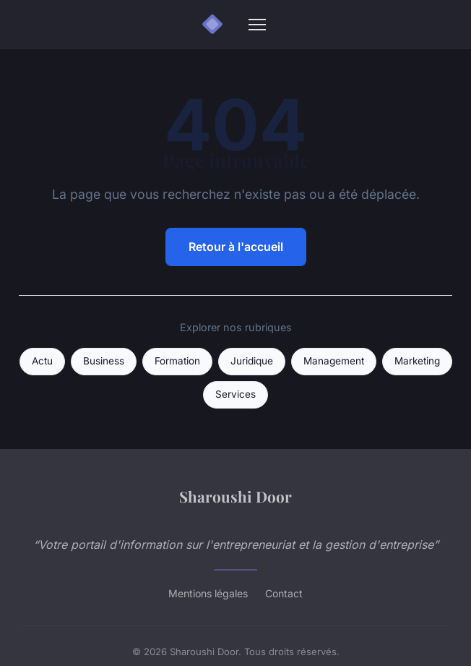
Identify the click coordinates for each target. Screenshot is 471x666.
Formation (177, 361)
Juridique (251, 361)
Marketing (417, 361)
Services (235, 394)
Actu (42, 361)
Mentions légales (208, 593)
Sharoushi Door (235, 496)
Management (333, 361)
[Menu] (257, 24)
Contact (284, 593)
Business (103, 361)
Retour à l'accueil (236, 246)
